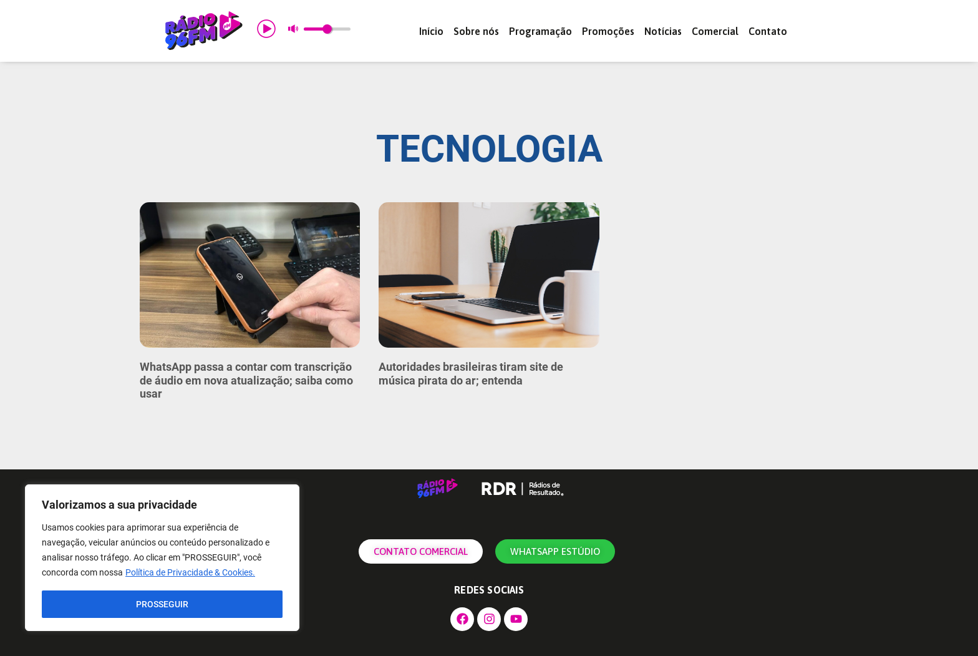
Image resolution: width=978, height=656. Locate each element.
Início (431, 31)
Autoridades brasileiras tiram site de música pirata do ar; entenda (471, 373)
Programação (540, 31)
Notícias (663, 31)
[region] (162, 558)
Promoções (608, 31)
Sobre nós (476, 31)
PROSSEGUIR (162, 604)
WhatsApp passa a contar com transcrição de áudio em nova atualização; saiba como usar (246, 380)
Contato (767, 31)
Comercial (715, 31)
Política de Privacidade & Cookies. (190, 573)
